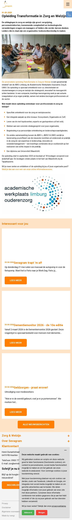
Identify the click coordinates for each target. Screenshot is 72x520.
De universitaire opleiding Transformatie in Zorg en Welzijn (26, 82)
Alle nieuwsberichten (36, 424)
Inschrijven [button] (14, 485)
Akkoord (28, 512)
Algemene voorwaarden (12, 511)
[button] (68, 4)
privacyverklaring (59, 506)
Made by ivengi (8, 516)
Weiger (41, 512)
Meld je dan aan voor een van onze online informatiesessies (27, 169)
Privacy (5, 503)
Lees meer (16, 280)
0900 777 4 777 (18, 460)
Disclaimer (6, 507)
